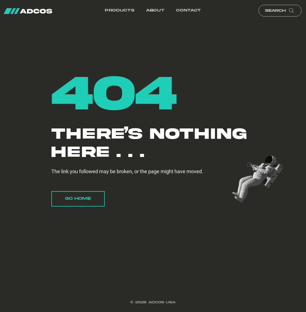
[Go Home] (78, 199)
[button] (119, 11)
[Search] (280, 11)
